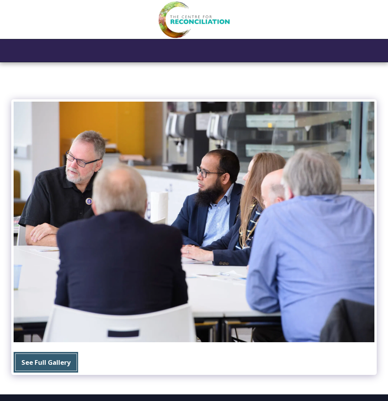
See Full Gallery (46, 362)
